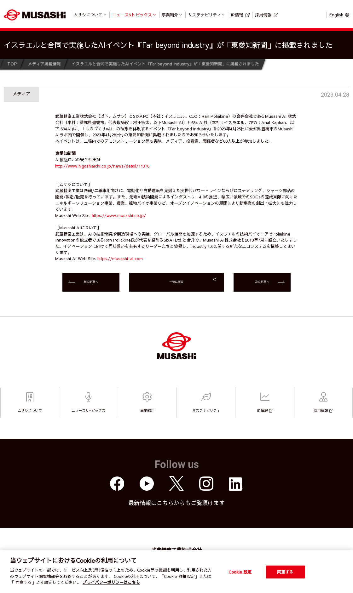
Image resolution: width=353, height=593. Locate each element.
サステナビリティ (204, 15)
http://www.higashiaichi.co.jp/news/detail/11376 (102, 166)
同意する (285, 571)
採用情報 (263, 15)
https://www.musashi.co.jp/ (119, 215)
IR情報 (237, 15)
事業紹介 (170, 15)
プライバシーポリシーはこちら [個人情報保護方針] (111, 582)
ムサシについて (88, 15)
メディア (21, 93)
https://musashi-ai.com (120, 258)
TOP (12, 64)
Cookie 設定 (240, 571)
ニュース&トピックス (132, 15)
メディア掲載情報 (44, 64)
